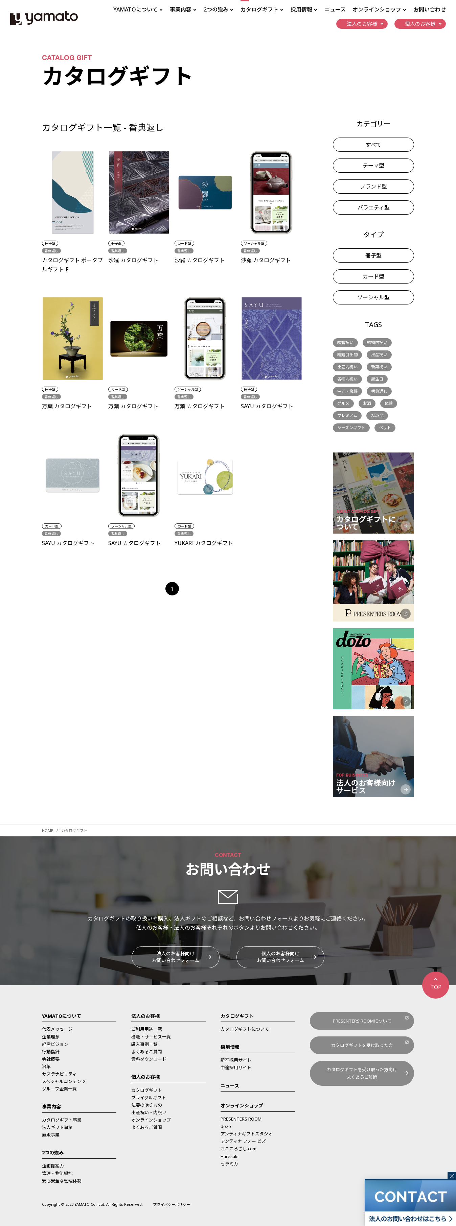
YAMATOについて (61, 1016)
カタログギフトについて (245, 1029)
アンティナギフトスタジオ (247, 1134)
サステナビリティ (59, 1074)
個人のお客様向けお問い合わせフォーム (280, 956)
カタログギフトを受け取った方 (362, 1045)
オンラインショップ (151, 1120)
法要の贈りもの (146, 1105)
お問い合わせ (429, 9)
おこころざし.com (238, 1149)
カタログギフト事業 (62, 1120)
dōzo (226, 1126)
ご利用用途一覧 (146, 1029)
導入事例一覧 (144, 1044)
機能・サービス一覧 (151, 1037)
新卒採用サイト (236, 1060)
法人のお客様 (145, 1016)
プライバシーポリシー (171, 1204)
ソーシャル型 (373, 297)
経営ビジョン (55, 1044)
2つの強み (53, 1152)
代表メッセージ (57, 1029)
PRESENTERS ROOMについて (362, 1021)
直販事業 (51, 1135)
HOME (47, 830)
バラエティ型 (374, 207)
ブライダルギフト (148, 1098)
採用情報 (230, 1047)
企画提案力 (53, 1166)
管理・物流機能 (57, 1173)
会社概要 (51, 1059)
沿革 (46, 1066)
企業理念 (51, 1037)
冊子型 (373, 255)
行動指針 (51, 1052)
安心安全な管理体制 (62, 1181)
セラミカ (229, 1164)
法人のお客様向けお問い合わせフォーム (175, 956)
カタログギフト (146, 1090)
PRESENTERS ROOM (241, 1119)
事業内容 (51, 1106)
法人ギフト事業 (57, 1127)
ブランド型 (373, 186)
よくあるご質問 (146, 1052)
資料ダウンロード (148, 1059)
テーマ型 (373, 165)
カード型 (373, 276)
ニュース (335, 9)
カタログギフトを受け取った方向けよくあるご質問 (362, 1073)
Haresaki (229, 1156)
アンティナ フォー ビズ (243, 1141)
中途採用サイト (236, 1067)
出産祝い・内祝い (148, 1112)
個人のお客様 (145, 1077)
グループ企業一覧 (59, 1089)
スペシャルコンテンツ (64, 1081)
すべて (373, 144)
